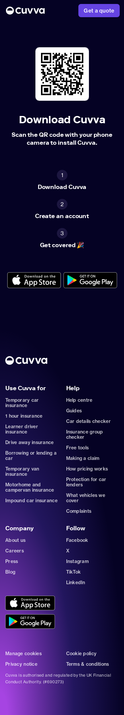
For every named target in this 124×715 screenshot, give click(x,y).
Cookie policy (81, 653)
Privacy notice (21, 664)
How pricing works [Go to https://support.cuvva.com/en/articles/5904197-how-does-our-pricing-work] (87, 468)
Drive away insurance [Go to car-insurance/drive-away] (29, 442)
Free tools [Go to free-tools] (77, 447)
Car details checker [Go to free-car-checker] (88, 421)
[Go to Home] (25, 11)
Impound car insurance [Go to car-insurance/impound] (31, 500)
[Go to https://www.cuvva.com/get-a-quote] (99, 10)
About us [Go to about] (15, 540)
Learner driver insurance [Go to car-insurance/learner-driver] (21, 429)
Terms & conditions (87, 664)
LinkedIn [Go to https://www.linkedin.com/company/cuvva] (75, 582)
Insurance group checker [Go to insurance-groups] (84, 434)
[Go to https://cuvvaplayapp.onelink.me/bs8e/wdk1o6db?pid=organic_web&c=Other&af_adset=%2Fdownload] (90, 280)
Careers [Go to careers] (14, 550)
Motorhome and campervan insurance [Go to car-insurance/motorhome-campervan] (29, 487)
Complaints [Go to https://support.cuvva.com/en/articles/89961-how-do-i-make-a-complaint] (79, 511)
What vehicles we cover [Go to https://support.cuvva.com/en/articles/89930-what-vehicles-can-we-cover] (85, 498)
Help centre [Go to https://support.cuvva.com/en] (79, 400)
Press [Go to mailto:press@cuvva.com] (11, 561)
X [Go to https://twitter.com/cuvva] (67, 550)
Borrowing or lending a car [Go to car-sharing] (31, 455)
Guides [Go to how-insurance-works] (74, 410)
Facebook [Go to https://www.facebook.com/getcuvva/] (77, 540)
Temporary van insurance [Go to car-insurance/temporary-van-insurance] (22, 471)
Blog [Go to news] (10, 572)
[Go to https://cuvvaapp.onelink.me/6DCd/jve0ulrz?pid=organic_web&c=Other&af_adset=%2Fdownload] (34, 280)
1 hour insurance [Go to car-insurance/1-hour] (23, 416)
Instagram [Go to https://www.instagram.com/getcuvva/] (77, 561)
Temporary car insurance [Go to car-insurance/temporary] (22, 402)
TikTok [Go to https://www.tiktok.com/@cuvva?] (73, 572)
